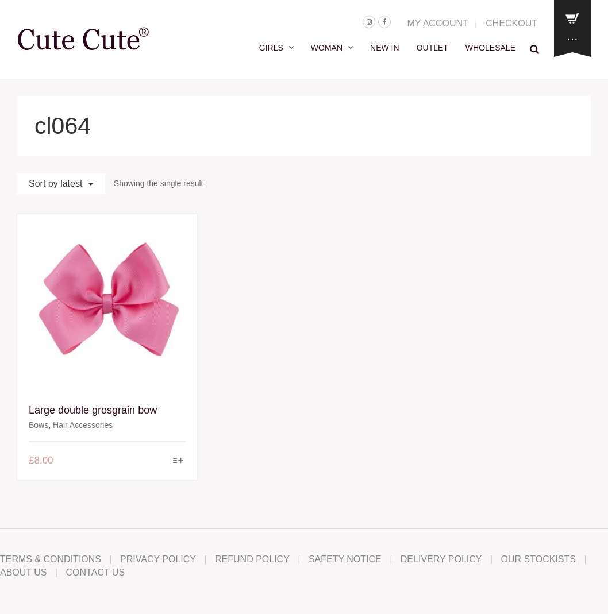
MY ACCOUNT (437, 23)
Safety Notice (345, 559)
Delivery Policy (441, 559)
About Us (23, 572)
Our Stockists (538, 559)
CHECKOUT (511, 23)
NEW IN (384, 47)
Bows (38, 425)
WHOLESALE (490, 47)
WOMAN (327, 47)
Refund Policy (252, 559)
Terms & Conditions (50, 559)
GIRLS (271, 47)
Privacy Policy (158, 559)
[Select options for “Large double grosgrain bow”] (178, 461)
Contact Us (95, 572)
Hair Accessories (83, 425)
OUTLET (432, 47)
